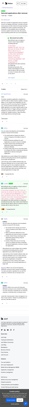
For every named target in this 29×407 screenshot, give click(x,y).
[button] (3, 3)
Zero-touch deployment (7, 364)
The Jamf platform (5, 362)
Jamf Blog (3, 344)
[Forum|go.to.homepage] (8, 3)
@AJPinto (3, 267)
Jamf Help (3, 337)
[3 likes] (8, 209)
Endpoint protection (6, 382)
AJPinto (5, 128)
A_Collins (5, 183)
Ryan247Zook (7, 94)
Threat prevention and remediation (10, 384)
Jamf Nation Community (7, 342)
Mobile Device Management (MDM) (10, 367)
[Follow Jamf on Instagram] (11, 330)
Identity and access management (9, 379)
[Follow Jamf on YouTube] (8, 329)
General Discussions (7, 7)
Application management (7, 369)
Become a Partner (5, 349)
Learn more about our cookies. (18, 396)
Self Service (4, 377)
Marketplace (4, 347)
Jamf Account (4, 354)
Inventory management (7, 372)
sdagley (5, 218)
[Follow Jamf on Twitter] (2, 330)
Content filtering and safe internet (9, 387)
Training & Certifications (7, 339)
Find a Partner (4, 352)
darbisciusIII (6, 19)
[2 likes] (7, 174)
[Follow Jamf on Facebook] (14, 330)
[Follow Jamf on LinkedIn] (5, 330)
